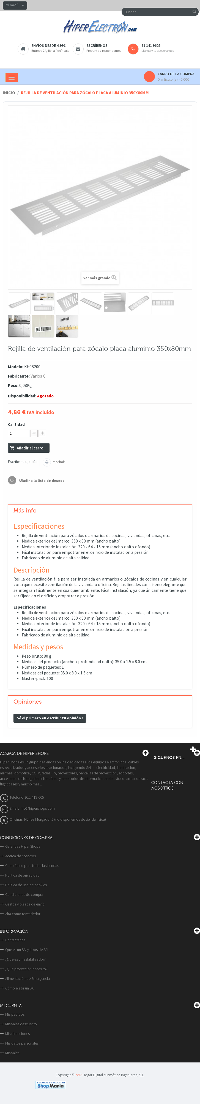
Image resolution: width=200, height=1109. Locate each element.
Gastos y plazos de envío (25, 904)
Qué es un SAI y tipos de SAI (26, 949)
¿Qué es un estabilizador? (25, 959)
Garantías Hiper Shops (22, 846)
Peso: (13, 385)
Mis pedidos (14, 1014)
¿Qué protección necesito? (26, 968)
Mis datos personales (22, 1043)
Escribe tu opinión (22, 461)
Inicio (9, 92)
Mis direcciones (17, 1033)
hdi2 (78, 1075)
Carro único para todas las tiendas (32, 865)
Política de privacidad (22, 875)
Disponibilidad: (22, 395)
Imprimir (58, 461)
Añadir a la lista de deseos (41, 480)
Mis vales (12, 1052)
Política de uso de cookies (26, 884)
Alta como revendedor (22, 913)
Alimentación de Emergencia (27, 978)
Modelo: (15, 366)
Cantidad (16, 424)
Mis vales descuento (21, 1023)
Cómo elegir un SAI (19, 988)
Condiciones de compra (24, 894)
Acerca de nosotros (20, 855)
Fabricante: (19, 376)
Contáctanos (15, 939)
